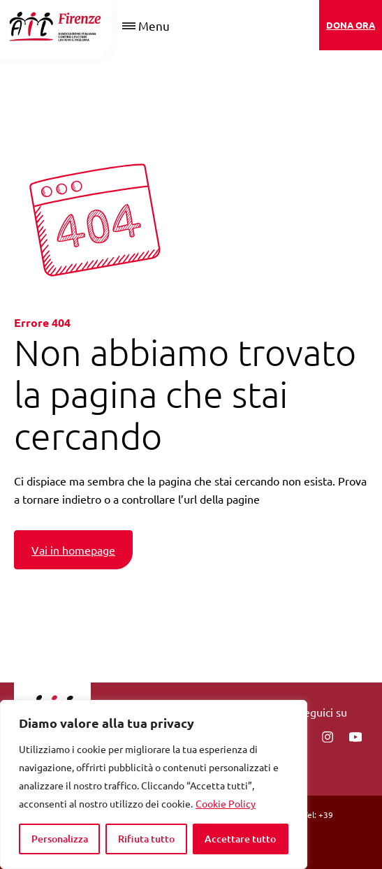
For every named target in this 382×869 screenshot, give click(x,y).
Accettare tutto (240, 838)
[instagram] (327, 737)
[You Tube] (355, 737)
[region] (153, 784)
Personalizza (59, 838)
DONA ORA (350, 25)
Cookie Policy (226, 803)
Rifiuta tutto (146, 838)
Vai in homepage (73, 550)
